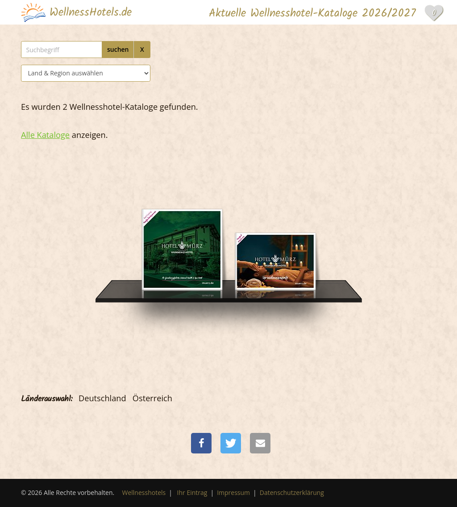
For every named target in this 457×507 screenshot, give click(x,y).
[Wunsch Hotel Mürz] (182, 235)
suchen (118, 49)
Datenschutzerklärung (292, 492)
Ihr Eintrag (192, 492)
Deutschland (102, 398)
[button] (201, 443)
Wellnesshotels (144, 492)
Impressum (233, 492)
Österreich (152, 398)
